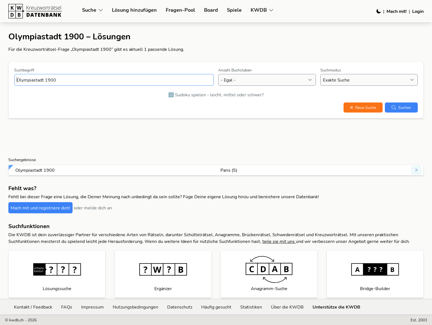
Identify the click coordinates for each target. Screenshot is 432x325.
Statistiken (251, 307)
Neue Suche (363, 107)
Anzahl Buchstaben (235, 70)
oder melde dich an (93, 208)
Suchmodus (330, 70)
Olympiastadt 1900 (35, 170)
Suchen (401, 107)
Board (211, 10)
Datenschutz (179, 307)
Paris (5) (228, 170)
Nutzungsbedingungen (135, 307)
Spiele (234, 10)
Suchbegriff (24, 70)
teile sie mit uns (279, 241)
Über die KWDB (287, 307)
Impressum (92, 307)
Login (418, 11)
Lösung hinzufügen (134, 10)
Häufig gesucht (216, 307)
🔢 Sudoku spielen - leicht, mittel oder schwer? (216, 94)
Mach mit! (397, 11)
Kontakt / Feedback (33, 307)
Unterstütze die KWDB (336, 307)
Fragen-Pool (180, 10)
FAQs (66, 307)
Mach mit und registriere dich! (40, 208)
